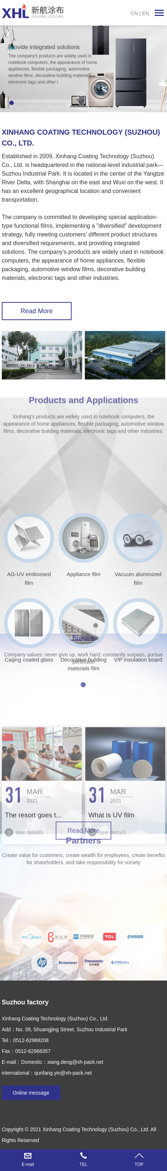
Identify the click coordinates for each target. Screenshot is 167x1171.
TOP (138, 1164)
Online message (31, 1093)
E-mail (28, 1164)
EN (145, 13)
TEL (83, 1164)
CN (134, 13)
